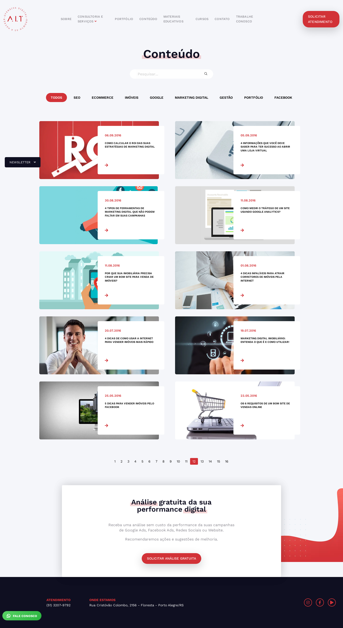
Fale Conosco (22, 616)
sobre (66, 19)
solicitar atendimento (320, 19)
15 (218, 461)
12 (194, 461)
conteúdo (148, 19)
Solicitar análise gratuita (171, 558)
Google (156, 97)
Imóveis (131, 97)
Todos (56, 97)
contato (222, 19)
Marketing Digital (191, 97)
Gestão (226, 97)
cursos (202, 19)
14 (210, 461)
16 (226, 461)
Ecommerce (102, 97)
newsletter (20, 164)
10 (178, 461)
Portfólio (253, 97)
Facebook (283, 97)
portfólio (124, 19)
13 (202, 461)
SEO (77, 97)
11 (186, 461)
